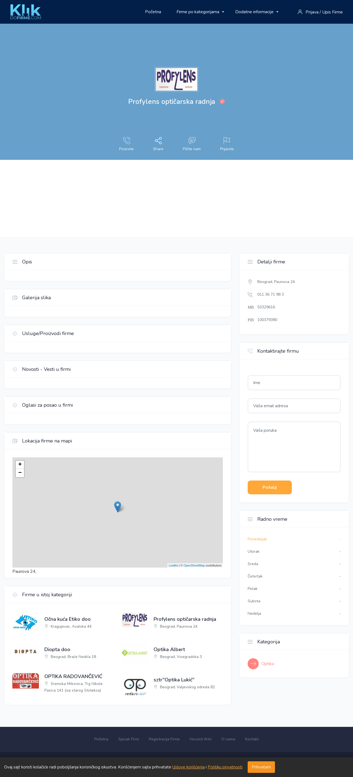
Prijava (312, 12)
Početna (153, 12)
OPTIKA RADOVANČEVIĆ (73, 677)
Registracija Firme (164, 739)
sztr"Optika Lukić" (174, 680)
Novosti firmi (201, 739)
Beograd (264, 281)
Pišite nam (192, 144)
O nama (228, 739)
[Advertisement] (165, 198)
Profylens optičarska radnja (185, 619)
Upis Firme (332, 12)
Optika (267, 664)
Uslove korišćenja (188, 767)
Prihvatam (261, 767)
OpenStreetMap (194, 565)
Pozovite (126, 144)
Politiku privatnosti (225, 767)
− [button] (20, 473)
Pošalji (270, 487)
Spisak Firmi (128, 739)
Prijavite (227, 144)
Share (158, 144)
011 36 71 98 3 (270, 294)
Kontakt (252, 739)
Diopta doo (57, 650)
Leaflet (173, 565)
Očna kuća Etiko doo (67, 619)
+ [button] (20, 465)
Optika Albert (169, 650)
